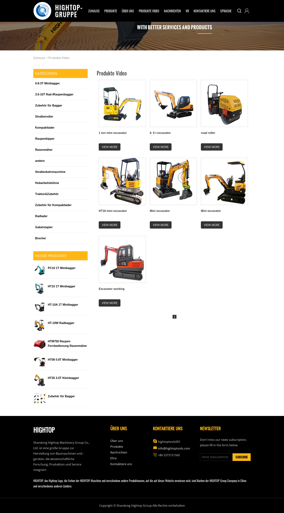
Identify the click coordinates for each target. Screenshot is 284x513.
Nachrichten (172, 11)
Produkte (110, 11)
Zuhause (94, 11)
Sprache (225, 11)
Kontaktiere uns (205, 11)
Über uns (116, 441)
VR (187, 11)
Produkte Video (149, 11)
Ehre (113, 458)
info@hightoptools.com (171, 448)
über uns (128, 11)
